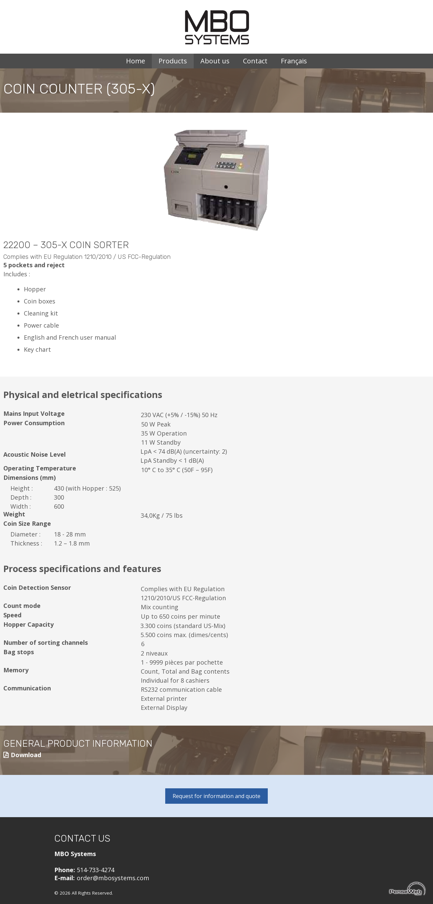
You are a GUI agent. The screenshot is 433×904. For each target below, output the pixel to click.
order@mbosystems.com (113, 878)
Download (26, 755)
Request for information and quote (216, 796)
